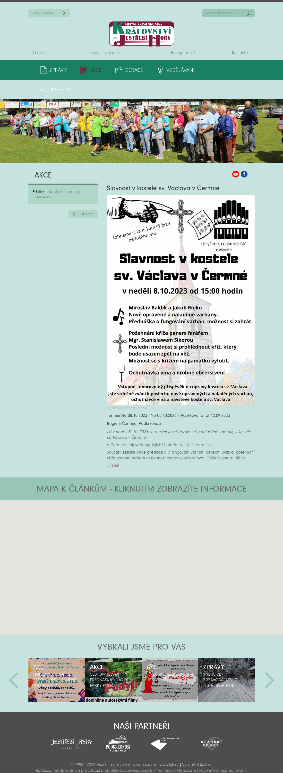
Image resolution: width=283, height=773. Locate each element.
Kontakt (238, 52)
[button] (155, 510)
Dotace (133, 70)
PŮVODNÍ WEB (45, 13)
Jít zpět (87, 194)
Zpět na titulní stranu (141, 34)
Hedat (249, 13)
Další (269, 661)
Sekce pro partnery (141, 762)
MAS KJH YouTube (235, 154)
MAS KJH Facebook (244, 154)
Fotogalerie (181, 52)
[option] (56, 661)
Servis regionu (104, 52)
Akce (95, 70)
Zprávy (58, 70)
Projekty (226, 70)
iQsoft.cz (204, 745)
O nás (38, 52)
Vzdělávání (178, 70)
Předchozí (13, 661)
